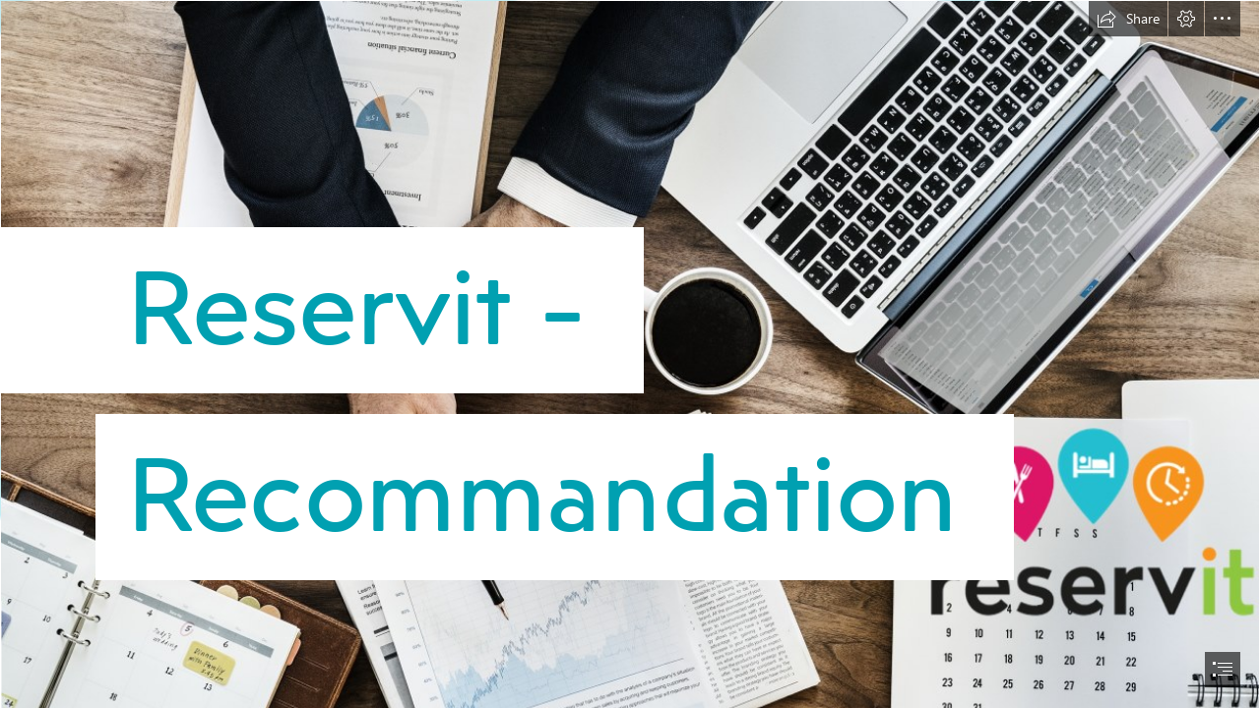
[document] (630, 354)
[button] (1128, 18)
